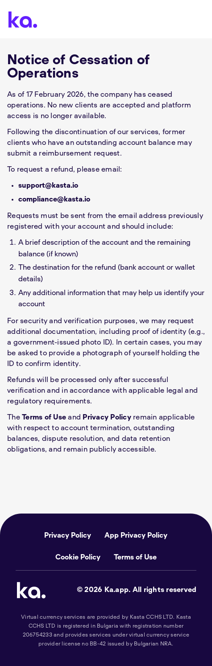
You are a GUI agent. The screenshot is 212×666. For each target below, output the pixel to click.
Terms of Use (44, 417)
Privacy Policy (107, 417)
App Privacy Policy (135, 535)
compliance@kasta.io (54, 199)
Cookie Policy (77, 557)
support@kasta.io (48, 185)
